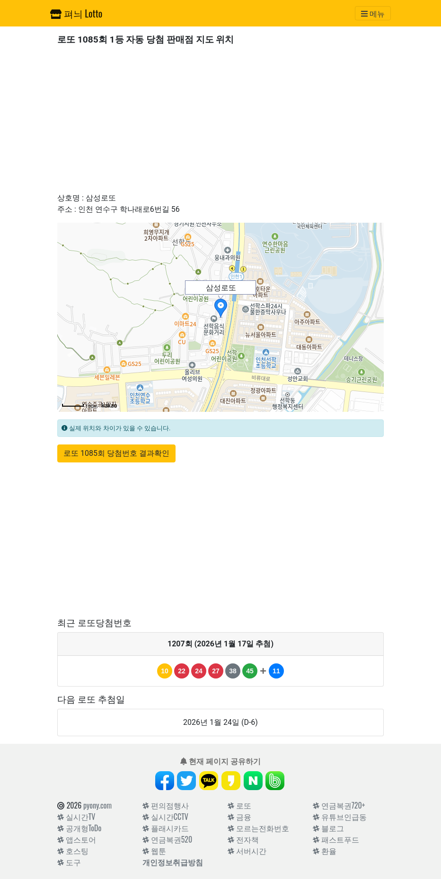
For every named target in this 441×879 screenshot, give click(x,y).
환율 (324, 850)
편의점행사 (165, 805)
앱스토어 (76, 839)
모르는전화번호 (258, 828)
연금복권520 (167, 839)
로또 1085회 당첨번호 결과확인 (116, 453)
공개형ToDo (79, 828)
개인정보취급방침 (172, 862)
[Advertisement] (220, 118)
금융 (239, 816)
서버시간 (247, 850)
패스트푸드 (336, 839)
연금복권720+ (339, 805)
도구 (69, 862)
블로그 (328, 828)
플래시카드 (165, 828)
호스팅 (72, 850)
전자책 (243, 839)
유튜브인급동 (340, 816)
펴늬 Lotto (76, 13)
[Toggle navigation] (373, 13)
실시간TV (76, 816)
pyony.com (97, 805)
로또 (239, 805)
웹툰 (154, 850)
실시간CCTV (165, 816)
